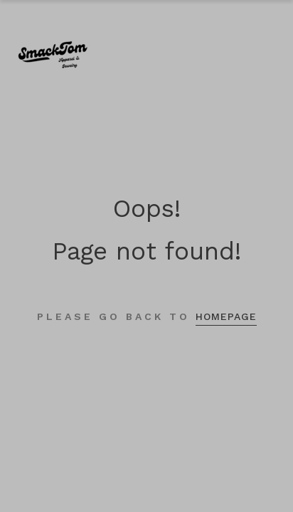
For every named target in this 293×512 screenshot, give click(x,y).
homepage (226, 316)
